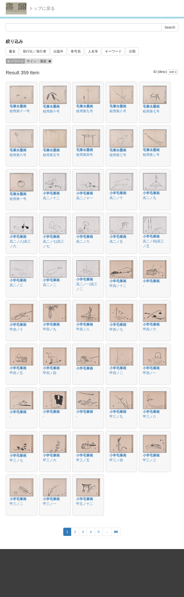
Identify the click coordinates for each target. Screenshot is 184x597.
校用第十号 (51, 111)
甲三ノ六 (49, 460)
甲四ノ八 (83, 329)
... (107, 532)
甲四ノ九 (49, 329)
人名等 (93, 51)
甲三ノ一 (49, 504)
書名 (12, 51)
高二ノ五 (116, 241)
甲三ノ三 (149, 460)
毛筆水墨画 (18, 106)
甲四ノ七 (116, 329)
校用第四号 (84, 155)
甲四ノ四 (49, 373)
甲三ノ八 (149, 416)
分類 (132, 51)
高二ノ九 (149, 198)
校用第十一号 (20, 111)
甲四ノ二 (116, 373)
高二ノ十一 (84, 198)
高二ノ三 (16, 285)
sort (173, 72)
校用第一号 (18, 199)
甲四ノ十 (16, 329)
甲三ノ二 (16, 504)
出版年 (58, 51)
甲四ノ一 (149, 373)
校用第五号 (51, 155)
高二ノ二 (49, 285)
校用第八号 (117, 111)
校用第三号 (117, 155)
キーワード (113, 51)
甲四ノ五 (16, 373)
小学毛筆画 (51, 193)
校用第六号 (18, 155)
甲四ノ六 (149, 329)
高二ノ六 (83, 241)
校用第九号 (84, 111)
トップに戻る (42, 8)
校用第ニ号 (151, 155)
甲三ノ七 (16, 460)
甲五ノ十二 (84, 504)
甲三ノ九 (116, 416)
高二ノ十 (116, 198)
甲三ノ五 (83, 460)
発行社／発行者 (34, 51)
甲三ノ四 (116, 460)
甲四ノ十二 (117, 286)
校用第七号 (151, 111)
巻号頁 (76, 51)
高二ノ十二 (51, 198)
